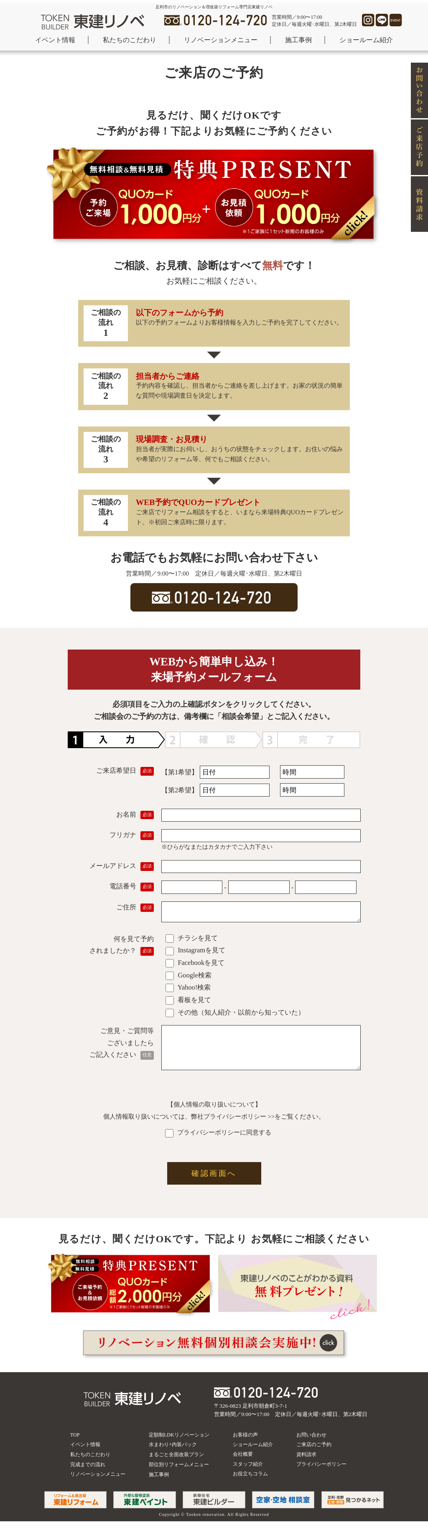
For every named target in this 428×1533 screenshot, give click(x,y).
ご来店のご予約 (313, 1456)
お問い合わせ (311, 1446)
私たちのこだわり (129, 40)
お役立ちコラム (250, 1485)
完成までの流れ (87, 1476)
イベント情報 (55, 40)
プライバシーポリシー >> (239, 1128)
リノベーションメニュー (220, 40)
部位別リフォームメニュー (179, 1476)
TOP (74, 1446)
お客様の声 (245, 1446)
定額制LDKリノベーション (179, 1446)
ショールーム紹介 (366, 40)
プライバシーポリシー (321, 1476)
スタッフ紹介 (248, 1476)
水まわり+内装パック (173, 1456)
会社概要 (243, 1466)
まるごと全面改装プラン (176, 1466)
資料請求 (306, 1466)
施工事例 (298, 40)
